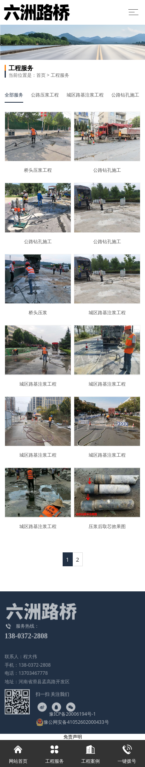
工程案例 (91, 752)
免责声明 (72, 736)
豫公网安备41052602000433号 (72, 722)
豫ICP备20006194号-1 (72, 714)
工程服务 (60, 75)
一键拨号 (127, 752)
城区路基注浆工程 (85, 94)
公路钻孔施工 (125, 94)
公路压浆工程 (45, 94)
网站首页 (18, 752)
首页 (41, 75)
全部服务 (14, 94)
